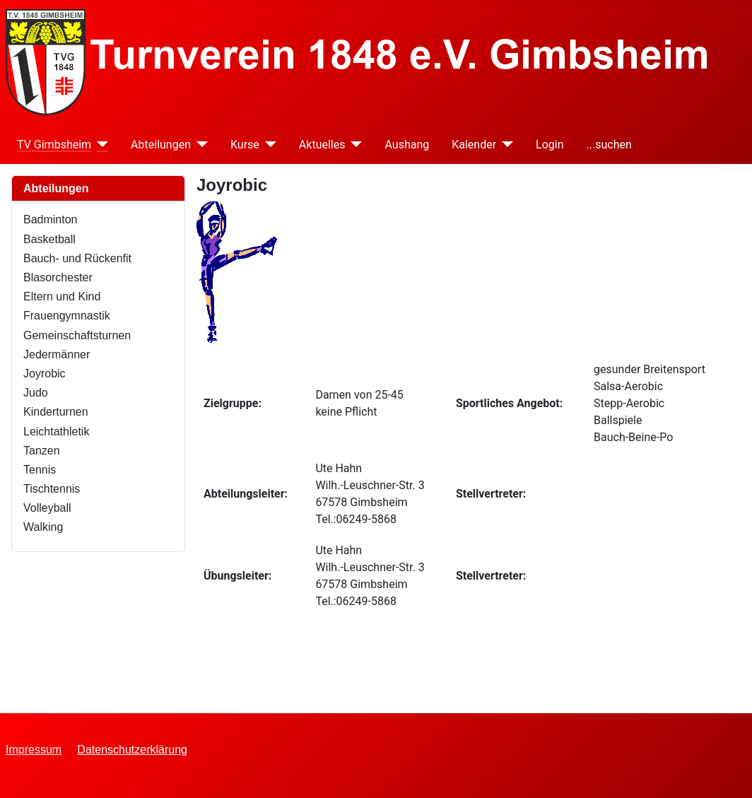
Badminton (50, 219)
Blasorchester (58, 277)
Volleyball (47, 508)
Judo (35, 393)
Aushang (406, 144)
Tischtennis (51, 489)
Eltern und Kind (61, 297)
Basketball (49, 239)
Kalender (474, 144)
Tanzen (41, 451)
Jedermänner (56, 354)
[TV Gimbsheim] (99, 144)
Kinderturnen (55, 412)
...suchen (609, 144)
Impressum (33, 750)
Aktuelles (322, 144)
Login (549, 144)
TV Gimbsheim (54, 144)
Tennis (39, 470)
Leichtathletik (56, 432)
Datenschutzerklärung (132, 750)
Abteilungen (161, 144)
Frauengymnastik (66, 316)
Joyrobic (44, 374)
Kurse (244, 144)
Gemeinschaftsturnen (77, 335)
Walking (43, 527)
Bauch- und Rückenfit (77, 258)
